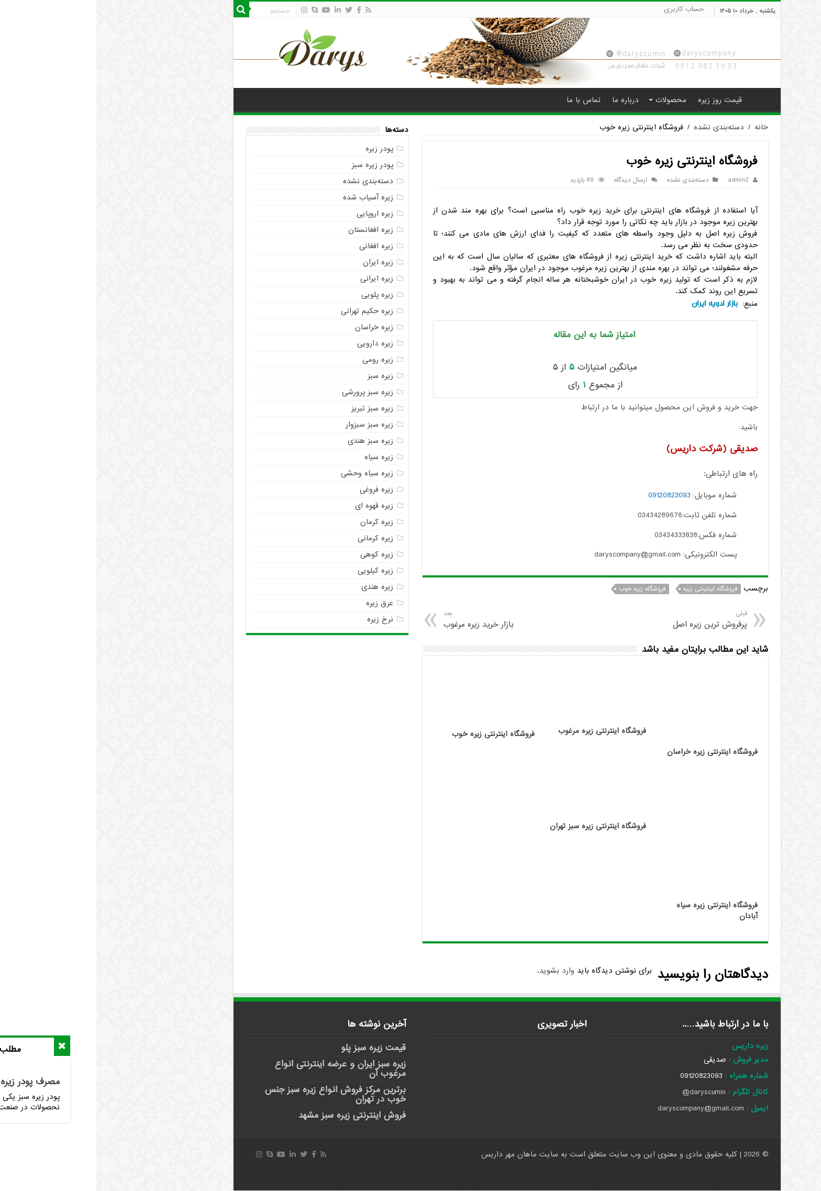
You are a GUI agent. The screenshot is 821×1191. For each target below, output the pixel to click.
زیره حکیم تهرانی (271, 311)
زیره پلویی (281, 294)
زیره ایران (282, 262)
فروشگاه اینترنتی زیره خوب (397, 734)
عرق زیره (283, 603)
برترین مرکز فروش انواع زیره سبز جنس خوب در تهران (239, 1094)
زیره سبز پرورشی (271, 392)
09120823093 (573, 495)
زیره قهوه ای (278, 505)
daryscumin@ (607, 1092)
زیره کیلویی (279, 570)
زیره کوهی (280, 554)
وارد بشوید (460, 970)
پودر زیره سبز (276, 165)
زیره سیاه (282, 457)
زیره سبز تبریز (276, 408)
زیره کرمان (280, 522)
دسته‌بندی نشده (622, 127)
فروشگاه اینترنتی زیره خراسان (616, 752)
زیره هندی (281, 587)
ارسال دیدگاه (534, 180)
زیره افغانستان (274, 230)
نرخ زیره (284, 619)
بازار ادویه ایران (618, 303)
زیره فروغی (280, 489)
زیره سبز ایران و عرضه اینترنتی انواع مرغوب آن (244, 1069)
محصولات (574, 100)
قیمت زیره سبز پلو (277, 1047)
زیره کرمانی (279, 538)
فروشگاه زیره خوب (546, 589)
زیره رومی (281, 359)
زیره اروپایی (278, 213)
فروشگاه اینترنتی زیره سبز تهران (501, 826)
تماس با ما (487, 100)
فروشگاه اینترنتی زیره (614, 589)
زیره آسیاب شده (272, 197)
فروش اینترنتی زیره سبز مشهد (255, 1115)
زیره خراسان (278, 327)
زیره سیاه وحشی (271, 473)
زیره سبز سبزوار (273, 424)
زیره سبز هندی (274, 441)
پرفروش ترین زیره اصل (576, 619)
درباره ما (529, 100)
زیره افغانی (280, 246)
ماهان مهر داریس (414, 1154)
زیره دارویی (279, 343)
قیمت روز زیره (624, 100)
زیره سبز (284, 376)
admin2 (641, 180)
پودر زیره (283, 148)
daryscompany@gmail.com (604, 1108)
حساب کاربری (587, 9)
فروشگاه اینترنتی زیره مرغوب (506, 731)
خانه (665, 99)
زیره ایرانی (280, 278)
